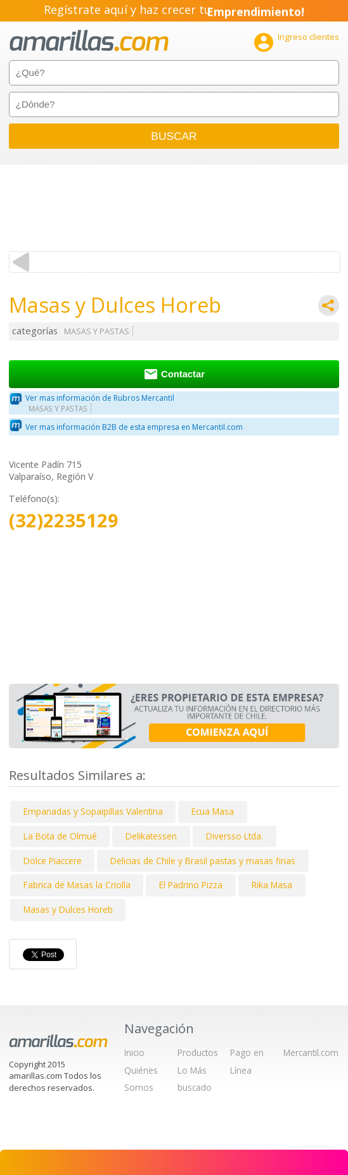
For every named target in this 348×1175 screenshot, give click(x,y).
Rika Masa (272, 885)
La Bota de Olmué (60, 836)
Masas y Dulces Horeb (68, 909)
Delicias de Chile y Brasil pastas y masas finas (202, 861)
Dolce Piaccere (52, 861)
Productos (197, 1052)
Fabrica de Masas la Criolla (77, 885)
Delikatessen (151, 836)
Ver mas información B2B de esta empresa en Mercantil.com (134, 427)
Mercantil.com (310, 1052)
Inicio (134, 1052)
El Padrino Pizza (190, 885)
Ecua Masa (212, 811)
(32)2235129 (64, 521)
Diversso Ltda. (234, 836)
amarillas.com (89, 41)
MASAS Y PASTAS (96, 331)
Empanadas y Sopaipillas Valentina (93, 811)
